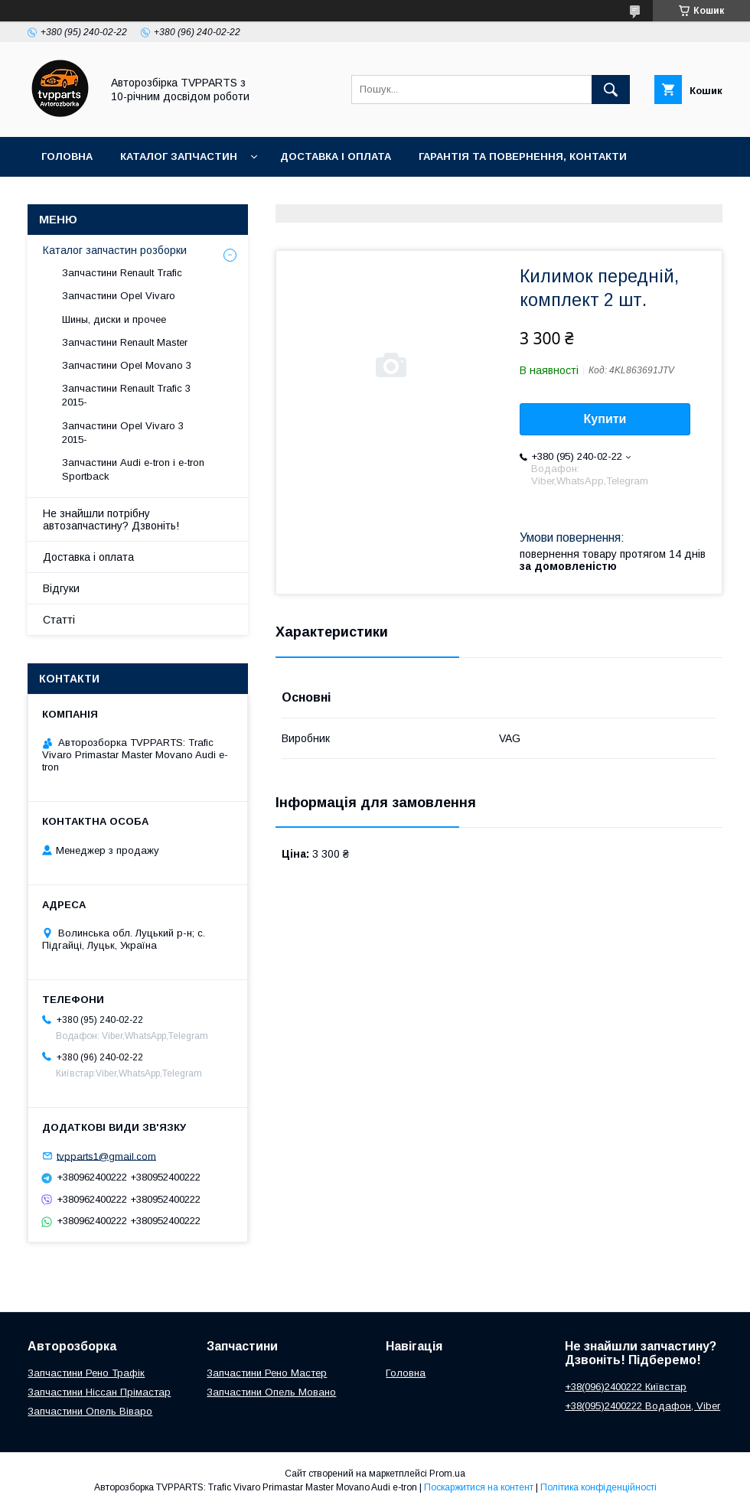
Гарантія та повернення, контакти (523, 156)
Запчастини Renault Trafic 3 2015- (126, 395)
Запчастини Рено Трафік (86, 1373)
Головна (67, 156)
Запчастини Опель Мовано (271, 1392)
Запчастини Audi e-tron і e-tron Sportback (133, 469)
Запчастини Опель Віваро (90, 1411)
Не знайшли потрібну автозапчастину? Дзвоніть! (111, 519)
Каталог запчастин (178, 156)
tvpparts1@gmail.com (106, 1155)
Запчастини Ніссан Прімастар (99, 1392)
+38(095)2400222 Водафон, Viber (642, 1406)
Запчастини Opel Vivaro (118, 295)
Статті (59, 620)
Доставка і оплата (335, 156)
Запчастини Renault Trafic (122, 272)
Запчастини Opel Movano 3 (126, 365)
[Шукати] (611, 89)
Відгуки (61, 588)
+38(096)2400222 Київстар (625, 1386)
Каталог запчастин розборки (115, 250)
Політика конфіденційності (598, 1487)
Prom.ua (447, 1473)
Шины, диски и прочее (114, 319)
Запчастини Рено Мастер (267, 1373)
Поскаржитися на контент (478, 1487)
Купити (605, 418)
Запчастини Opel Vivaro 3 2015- (123, 432)
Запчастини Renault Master (125, 342)
